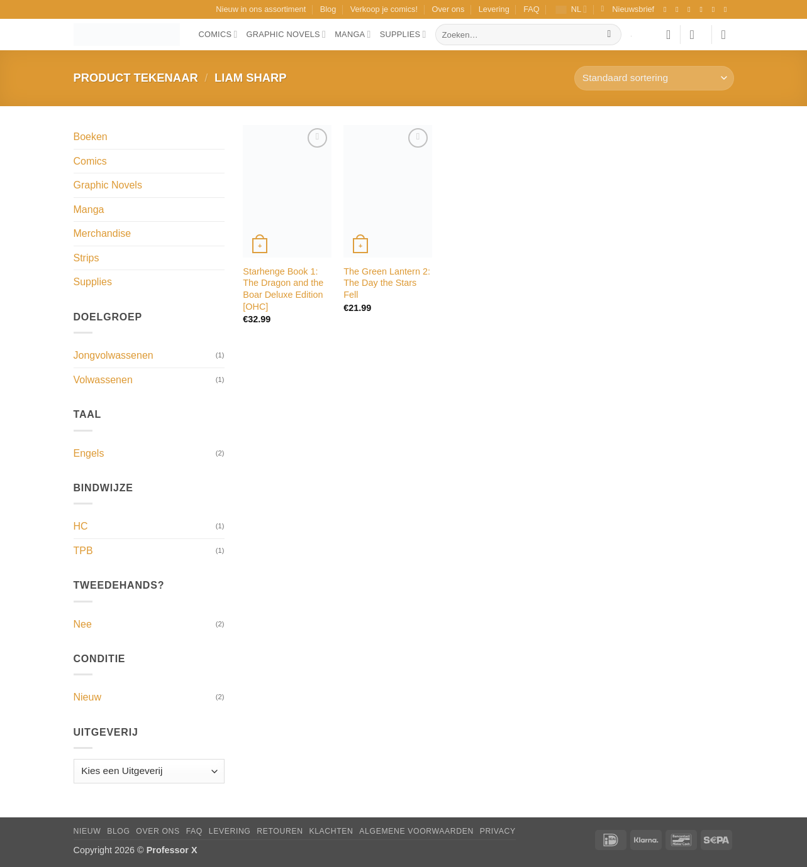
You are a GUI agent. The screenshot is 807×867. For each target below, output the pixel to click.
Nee (83, 624)
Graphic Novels (286, 34)
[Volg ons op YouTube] (728, 9)
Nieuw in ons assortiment (261, 9)
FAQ (531, 9)
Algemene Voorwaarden (416, 831)
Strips (86, 258)
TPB (83, 550)
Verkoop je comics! (384, 9)
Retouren (280, 831)
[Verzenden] (609, 34)
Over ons (447, 9)
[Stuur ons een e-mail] (716, 9)
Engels (89, 453)
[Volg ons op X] (704, 9)
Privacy (498, 831)
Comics (218, 34)
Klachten (331, 831)
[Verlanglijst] (668, 34)
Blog (328, 9)
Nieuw (87, 697)
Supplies (403, 34)
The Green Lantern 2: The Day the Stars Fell (386, 283)
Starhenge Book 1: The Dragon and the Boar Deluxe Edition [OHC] (283, 289)
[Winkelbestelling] (653, 78)
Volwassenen (103, 379)
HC (81, 526)
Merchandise (102, 233)
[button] (628, 9)
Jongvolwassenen (113, 355)
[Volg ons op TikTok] (691, 9)
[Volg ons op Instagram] (679, 9)
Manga (353, 34)
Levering (494, 9)
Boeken (91, 136)
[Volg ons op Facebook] (667, 9)
